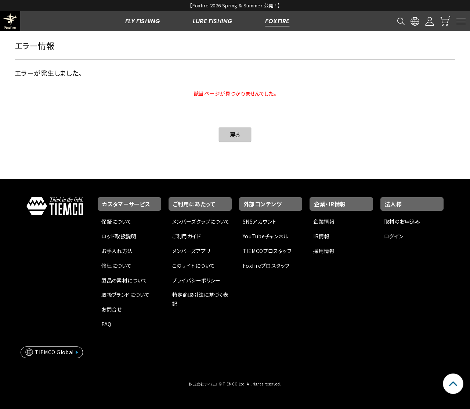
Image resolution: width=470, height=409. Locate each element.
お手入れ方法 (117, 251)
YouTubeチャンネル (265, 236)
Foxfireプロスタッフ (266, 265)
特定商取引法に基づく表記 (200, 299)
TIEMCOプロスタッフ (267, 251)
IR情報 (321, 236)
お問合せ (111, 309)
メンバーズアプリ (191, 251)
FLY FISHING (142, 21)
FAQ (106, 324)
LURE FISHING (212, 21)
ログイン (394, 236)
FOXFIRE (277, 21)
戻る (235, 134)
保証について (116, 221)
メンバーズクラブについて (201, 221)
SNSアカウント (259, 221)
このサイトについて (193, 265)
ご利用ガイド (186, 236)
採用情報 (324, 251)
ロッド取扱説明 (118, 236)
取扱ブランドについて (125, 294)
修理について (116, 265)
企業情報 (324, 221)
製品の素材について (124, 280)
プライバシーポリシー (196, 280)
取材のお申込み (402, 221)
